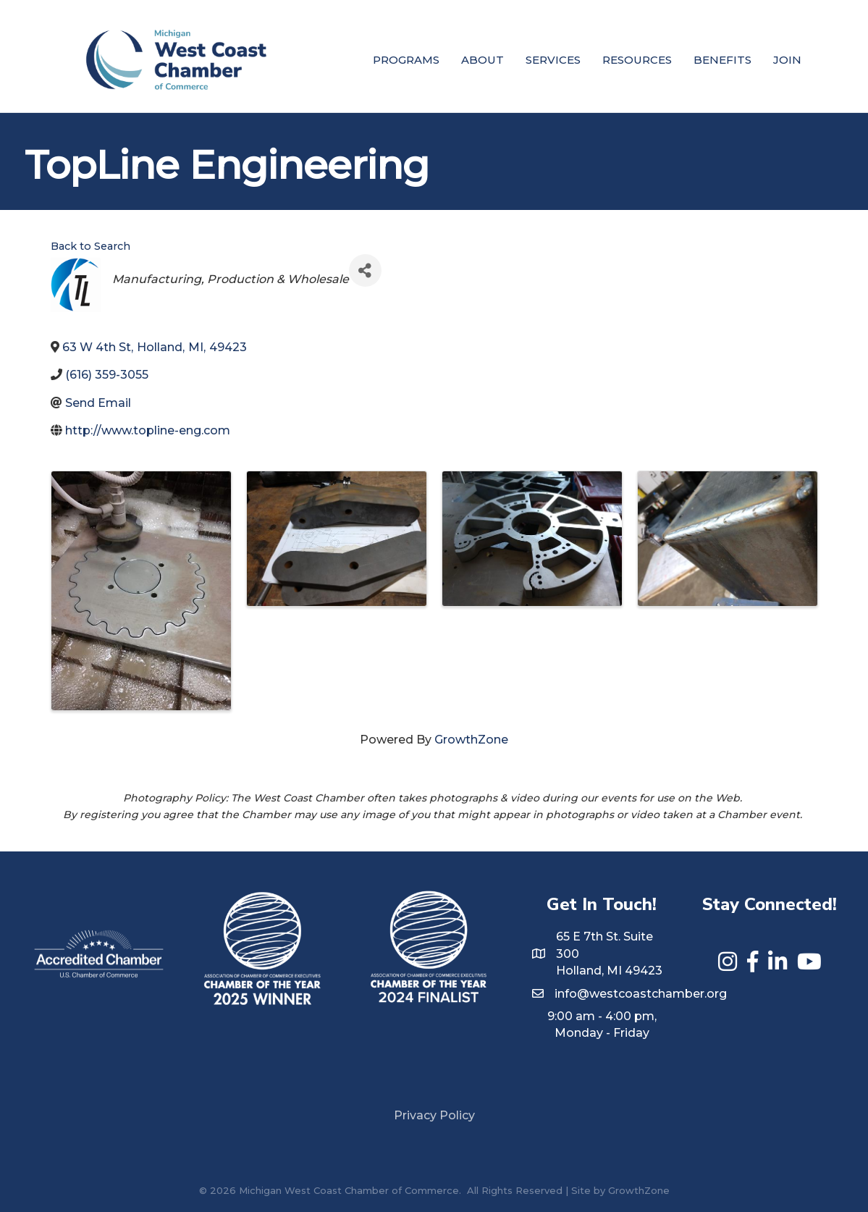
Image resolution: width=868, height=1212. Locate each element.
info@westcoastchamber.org (641, 994)
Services (553, 60)
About (482, 60)
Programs (406, 60)
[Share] (365, 270)
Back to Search (90, 246)
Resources (637, 60)
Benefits (722, 60)
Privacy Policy (434, 1115)
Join (787, 60)
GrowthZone (471, 739)
